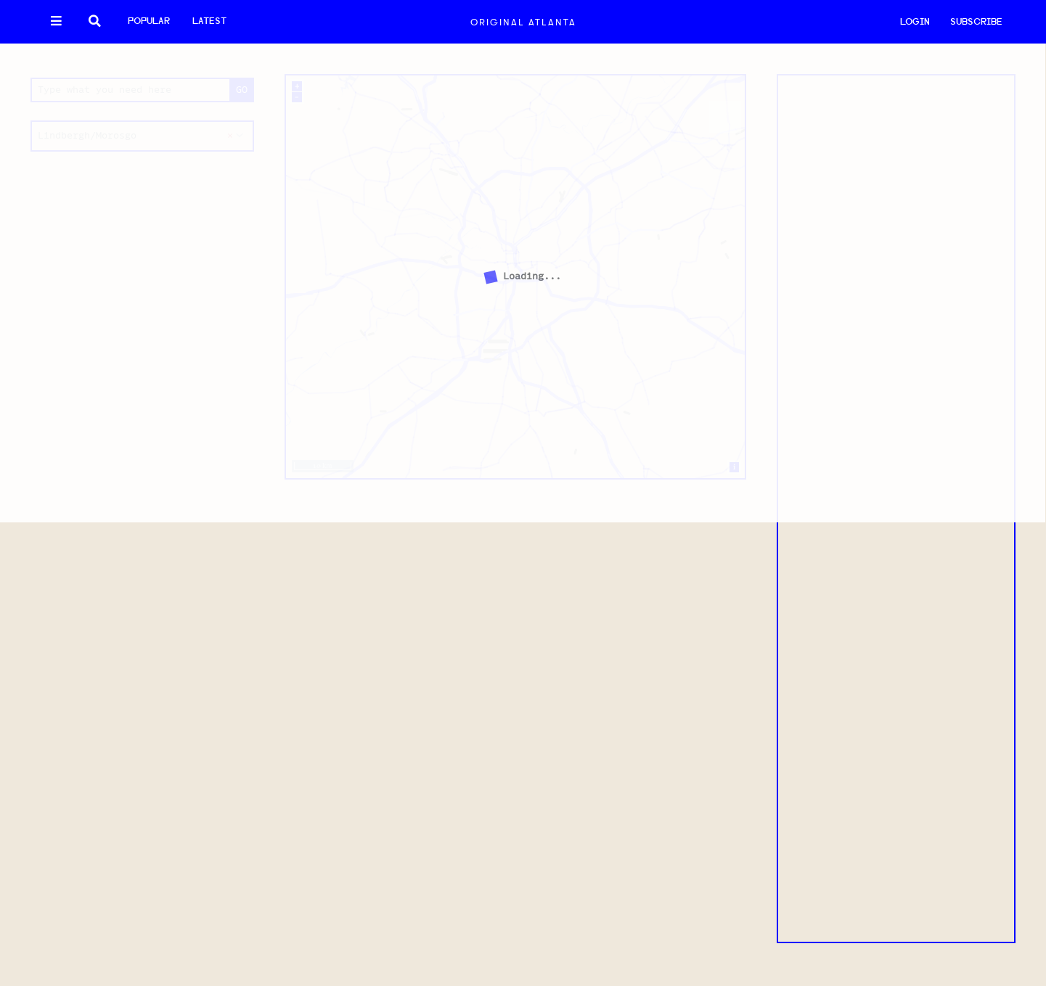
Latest (209, 21)
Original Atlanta (523, 22)
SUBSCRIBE (976, 22)
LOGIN (915, 22)
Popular (149, 21)
